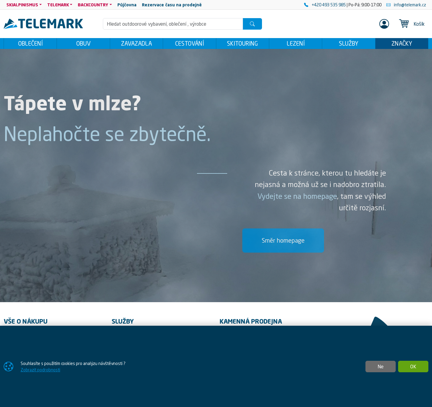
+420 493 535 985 (325, 4)
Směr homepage (283, 242)
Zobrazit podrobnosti (40, 369)
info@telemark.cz (406, 4)
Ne (381, 366)
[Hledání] (173, 24)
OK (413, 366)
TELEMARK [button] (58, 4)
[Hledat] (252, 24)
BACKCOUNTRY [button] (93, 4)
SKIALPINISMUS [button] (22, 4)
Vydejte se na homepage (297, 197)
